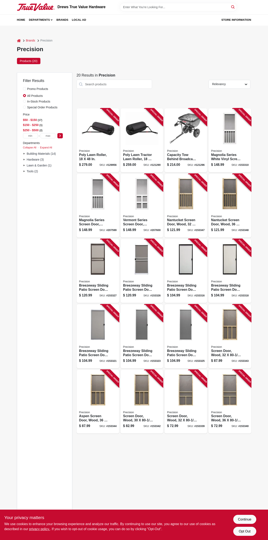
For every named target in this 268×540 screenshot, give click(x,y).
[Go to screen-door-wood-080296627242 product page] (142, 402)
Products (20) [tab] (28, 61)
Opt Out (244, 531)
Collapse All (29, 147)
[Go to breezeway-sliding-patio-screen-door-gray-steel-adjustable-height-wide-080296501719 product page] (98, 336)
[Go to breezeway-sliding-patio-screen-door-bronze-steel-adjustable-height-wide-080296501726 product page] (186, 271)
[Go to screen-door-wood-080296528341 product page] (230, 336)
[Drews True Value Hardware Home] (36, 7)
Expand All (46, 147)
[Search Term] (178, 7)
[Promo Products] (24, 88)
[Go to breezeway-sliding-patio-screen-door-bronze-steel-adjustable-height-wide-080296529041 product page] (98, 271)
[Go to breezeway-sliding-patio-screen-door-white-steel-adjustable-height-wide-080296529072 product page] (142, 271)
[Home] (19, 40)
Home (21, 19)
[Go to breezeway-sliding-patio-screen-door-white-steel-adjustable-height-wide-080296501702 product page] (142, 336)
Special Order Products (42, 107)
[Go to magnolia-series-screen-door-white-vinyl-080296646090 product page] (98, 206)
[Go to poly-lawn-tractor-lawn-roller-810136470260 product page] (142, 140)
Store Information (236, 19)
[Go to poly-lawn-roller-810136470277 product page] (98, 140)
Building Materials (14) (41, 153)
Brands (62, 19)
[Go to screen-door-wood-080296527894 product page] (186, 402)
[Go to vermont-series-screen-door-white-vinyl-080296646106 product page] (142, 206)
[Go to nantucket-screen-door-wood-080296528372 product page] (230, 206)
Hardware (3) (35, 159)
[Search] (233, 6)
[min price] (30, 135)
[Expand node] (24, 153)
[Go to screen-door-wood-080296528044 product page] (230, 402)
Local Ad (79, 19)
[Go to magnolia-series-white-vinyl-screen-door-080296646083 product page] (230, 140)
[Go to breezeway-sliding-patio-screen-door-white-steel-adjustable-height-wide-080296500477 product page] (186, 336)
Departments (39, 19)
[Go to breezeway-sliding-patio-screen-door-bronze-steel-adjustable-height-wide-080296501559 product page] (230, 271)
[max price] (48, 135)
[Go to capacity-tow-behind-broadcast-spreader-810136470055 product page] (186, 140)
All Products (35, 96)
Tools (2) (32, 171)
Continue (244, 519)
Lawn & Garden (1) (39, 165)
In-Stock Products (38, 101)
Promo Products (37, 89)
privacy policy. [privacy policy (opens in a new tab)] (39, 529)
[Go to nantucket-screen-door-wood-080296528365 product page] (186, 206)
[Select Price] (60, 135)
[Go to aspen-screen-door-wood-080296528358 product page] (98, 402)
